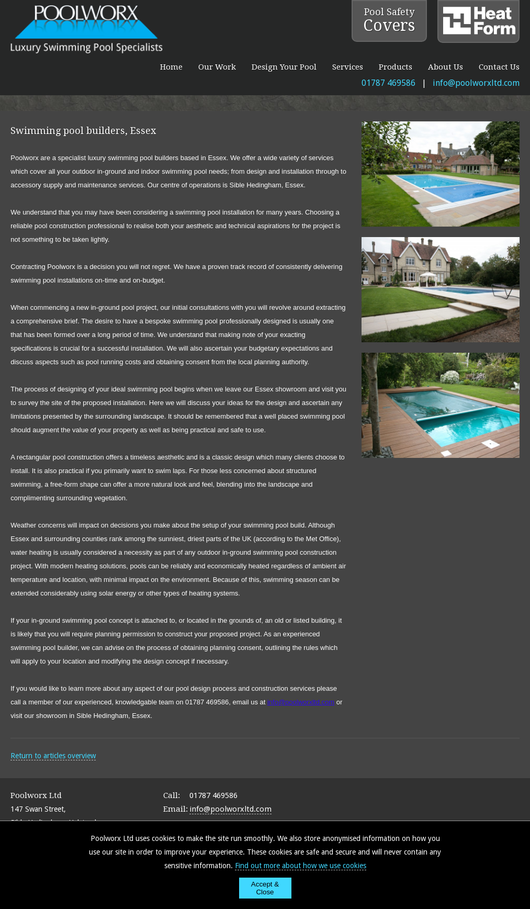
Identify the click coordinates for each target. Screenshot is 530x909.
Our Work (217, 67)
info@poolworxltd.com (476, 83)
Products (395, 67)
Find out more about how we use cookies (300, 865)
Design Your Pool (284, 67)
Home (171, 67)
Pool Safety (389, 20)
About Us (445, 67)
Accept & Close (265, 888)
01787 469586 (388, 83)
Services (347, 67)
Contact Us (499, 67)
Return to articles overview (53, 755)
